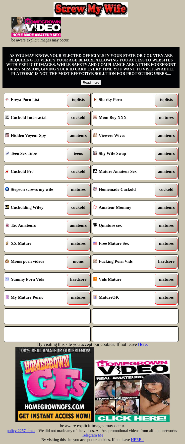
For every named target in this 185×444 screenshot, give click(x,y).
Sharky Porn (124, 100)
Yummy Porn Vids (36, 280)
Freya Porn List (36, 100)
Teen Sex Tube (36, 154)
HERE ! (137, 440)
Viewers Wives (124, 136)
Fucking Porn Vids (124, 262)
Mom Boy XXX (124, 118)
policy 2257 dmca (21, 431)
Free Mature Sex (124, 244)
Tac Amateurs (36, 226)
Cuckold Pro (36, 172)
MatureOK (124, 298)
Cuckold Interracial (36, 118)
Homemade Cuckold (124, 190)
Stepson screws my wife (36, 190)
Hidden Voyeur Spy (36, 136)
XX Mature (36, 244)
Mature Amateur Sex (124, 172)
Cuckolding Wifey (36, 208)
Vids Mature (124, 280)
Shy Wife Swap (124, 154)
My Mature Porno (36, 298)
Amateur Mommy (124, 208)
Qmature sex (124, 226)
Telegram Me (92, 435)
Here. (143, 344)
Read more (91, 82)
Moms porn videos (36, 262)
